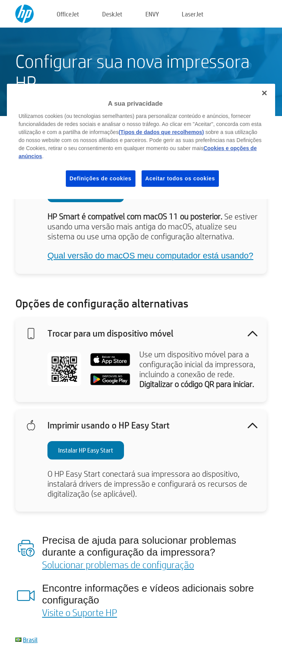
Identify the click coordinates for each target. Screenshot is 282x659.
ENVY (152, 14)
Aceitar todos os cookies (180, 178)
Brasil (30, 639)
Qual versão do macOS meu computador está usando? (150, 255)
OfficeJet (68, 14)
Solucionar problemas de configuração (118, 564)
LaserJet (193, 14)
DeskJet (112, 14)
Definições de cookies (101, 178)
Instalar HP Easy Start (85, 450)
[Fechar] (264, 93)
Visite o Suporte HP (79, 612)
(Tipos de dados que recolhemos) (161, 132)
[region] (141, 141)
